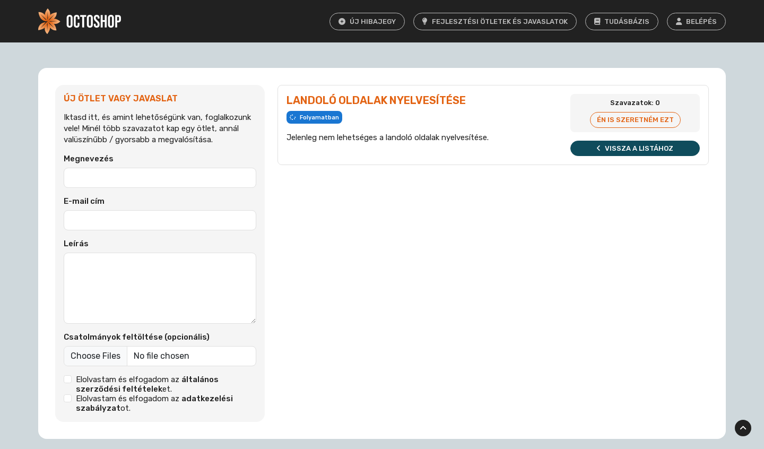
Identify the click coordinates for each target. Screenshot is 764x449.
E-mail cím (84, 201)
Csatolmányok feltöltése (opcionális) (137, 337)
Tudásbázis (621, 21)
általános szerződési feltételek (147, 384)
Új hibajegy (367, 21)
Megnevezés (89, 158)
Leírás (76, 243)
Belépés (696, 21)
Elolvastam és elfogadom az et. (147, 384)
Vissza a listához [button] (635, 148)
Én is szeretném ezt (635, 120)
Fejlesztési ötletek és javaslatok (495, 21)
